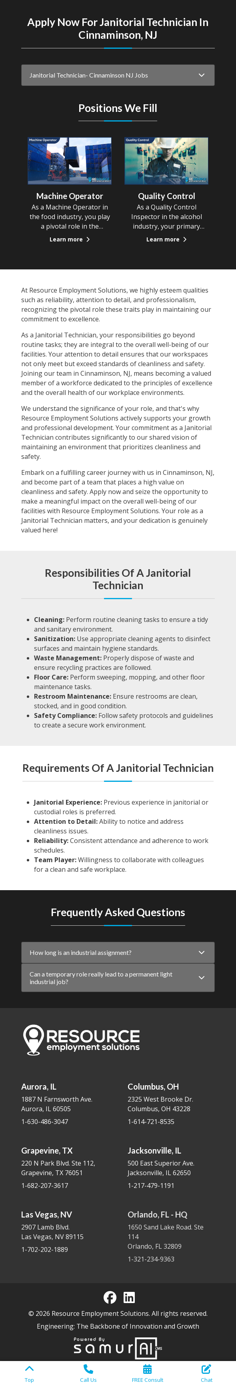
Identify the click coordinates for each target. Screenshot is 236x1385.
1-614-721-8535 (151, 1121)
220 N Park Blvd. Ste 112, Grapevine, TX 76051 (64, 1161)
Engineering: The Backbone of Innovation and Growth (118, 1326)
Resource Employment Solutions (100, 1313)
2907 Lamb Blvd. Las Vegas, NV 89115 (64, 1225)
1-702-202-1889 (44, 1249)
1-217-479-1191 (151, 1185)
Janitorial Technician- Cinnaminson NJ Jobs (89, 75)
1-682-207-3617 (44, 1185)
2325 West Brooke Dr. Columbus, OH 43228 (171, 1097)
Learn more (70, 239)
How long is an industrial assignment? (81, 952)
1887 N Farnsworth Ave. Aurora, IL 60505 (64, 1097)
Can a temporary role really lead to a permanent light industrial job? (101, 978)
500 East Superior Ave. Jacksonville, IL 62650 (171, 1161)
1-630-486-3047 (44, 1121)
